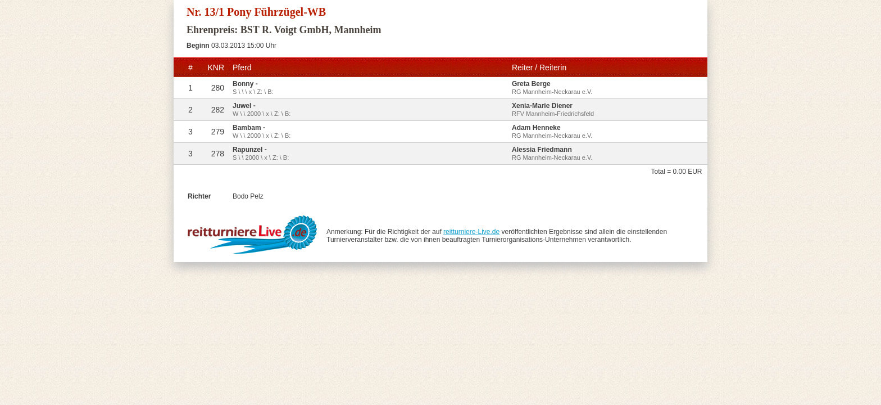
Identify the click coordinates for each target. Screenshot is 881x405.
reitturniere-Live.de (471, 232)
